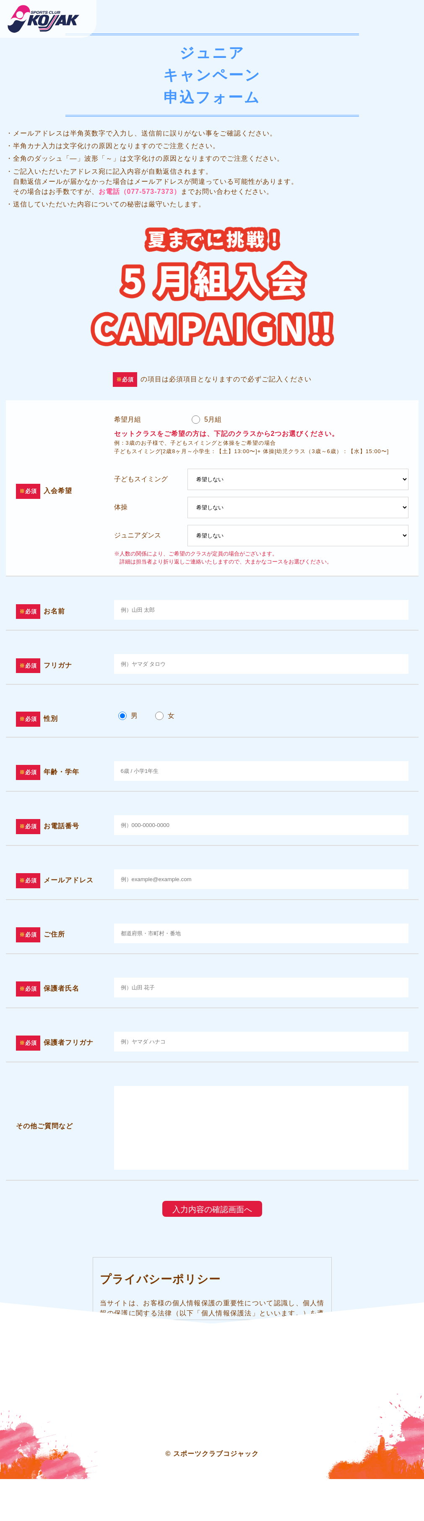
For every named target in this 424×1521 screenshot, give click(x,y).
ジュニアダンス (137, 535)
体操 (120, 507)
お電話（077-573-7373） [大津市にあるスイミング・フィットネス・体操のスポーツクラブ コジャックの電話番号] (140, 191)
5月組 (212, 419)
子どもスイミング (141, 479)
